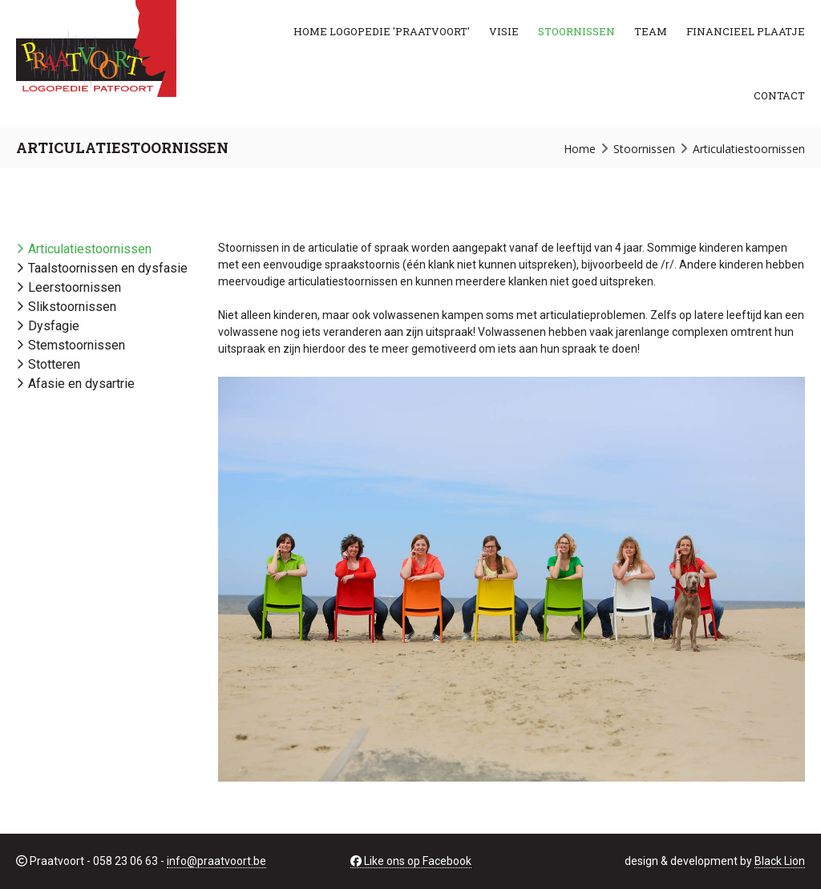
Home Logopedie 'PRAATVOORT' (381, 31)
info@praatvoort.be (216, 861)
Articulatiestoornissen (90, 249)
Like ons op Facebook (410, 861)
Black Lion (779, 861)
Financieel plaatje (745, 31)
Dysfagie (53, 325)
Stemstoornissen (76, 345)
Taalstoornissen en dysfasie (108, 268)
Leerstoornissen (74, 287)
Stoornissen (576, 31)
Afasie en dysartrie (81, 383)
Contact (779, 95)
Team (650, 31)
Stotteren (54, 364)
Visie (504, 31)
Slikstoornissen (72, 306)
